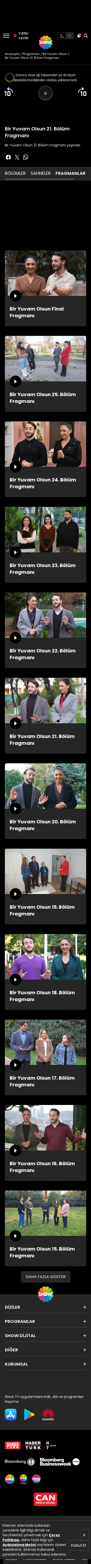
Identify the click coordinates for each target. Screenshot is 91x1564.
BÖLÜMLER (15, 173)
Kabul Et (78, 1545)
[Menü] (6, 35)
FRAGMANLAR (70, 173)
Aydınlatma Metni (19, 1544)
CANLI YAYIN (20, 36)
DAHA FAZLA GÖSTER (46, 1277)
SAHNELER (41, 173)
